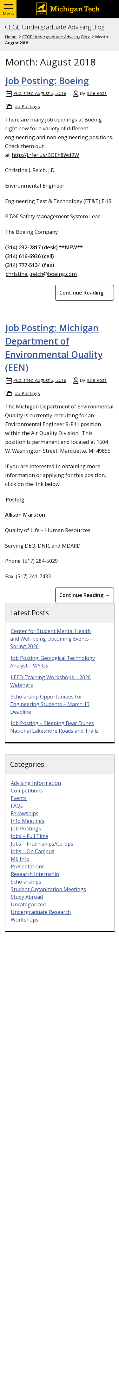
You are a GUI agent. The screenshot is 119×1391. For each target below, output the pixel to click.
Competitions (27, 790)
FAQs (17, 805)
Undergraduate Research (41, 912)
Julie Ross (97, 93)
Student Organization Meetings (48, 889)
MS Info (20, 858)
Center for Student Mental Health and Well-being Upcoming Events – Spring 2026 (51, 639)
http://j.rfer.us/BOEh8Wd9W (45, 154)
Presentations (27, 866)
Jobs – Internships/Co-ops (42, 843)
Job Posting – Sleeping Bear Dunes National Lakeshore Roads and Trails (54, 727)
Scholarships (26, 881)
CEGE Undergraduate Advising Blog (54, 27)
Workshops (24, 919)
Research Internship (35, 874)
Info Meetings (27, 820)
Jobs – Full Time (29, 836)
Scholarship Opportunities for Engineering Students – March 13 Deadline (49, 704)
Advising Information (36, 782)
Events (19, 798)
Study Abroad (27, 896)
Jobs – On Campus (32, 851)
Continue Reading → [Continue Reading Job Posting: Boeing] (84, 292)
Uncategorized (28, 904)
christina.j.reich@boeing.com (41, 273)
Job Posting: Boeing (47, 81)
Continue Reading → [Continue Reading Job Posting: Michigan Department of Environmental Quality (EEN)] (84, 595)
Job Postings (26, 106)
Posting (15, 499)
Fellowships (24, 813)
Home (11, 37)
